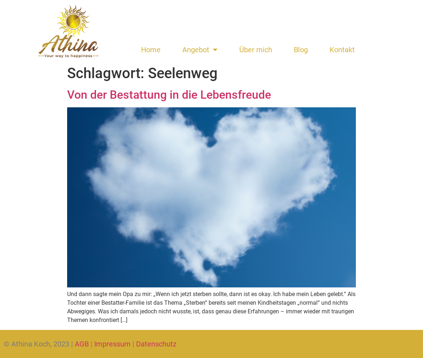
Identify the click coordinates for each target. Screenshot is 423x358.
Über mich (255, 49)
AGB (82, 344)
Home (151, 49)
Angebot (200, 49)
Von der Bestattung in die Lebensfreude (169, 95)
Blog (301, 49)
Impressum (112, 344)
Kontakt (342, 49)
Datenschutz (156, 344)
